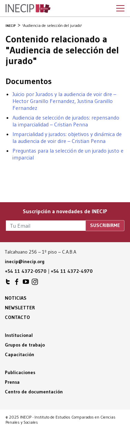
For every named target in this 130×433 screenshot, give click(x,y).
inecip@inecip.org (24, 261)
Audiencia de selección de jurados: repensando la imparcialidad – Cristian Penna (65, 121)
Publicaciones (20, 372)
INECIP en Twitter (8, 283)
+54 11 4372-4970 (72, 271)
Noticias (16, 298)
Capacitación (19, 354)
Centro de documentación (34, 392)
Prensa (12, 382)
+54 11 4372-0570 (26, 271)
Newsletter (20, 308)
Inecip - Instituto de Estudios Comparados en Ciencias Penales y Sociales (28, 8)
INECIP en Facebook (17, 283)
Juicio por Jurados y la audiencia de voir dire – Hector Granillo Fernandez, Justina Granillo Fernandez (64, 101)
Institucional (19, 335)
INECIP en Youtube (26, 283)
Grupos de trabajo (25, 345)
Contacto (17, 317)
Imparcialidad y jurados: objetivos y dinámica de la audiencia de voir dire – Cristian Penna (67, 137)
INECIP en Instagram (35, 283)
